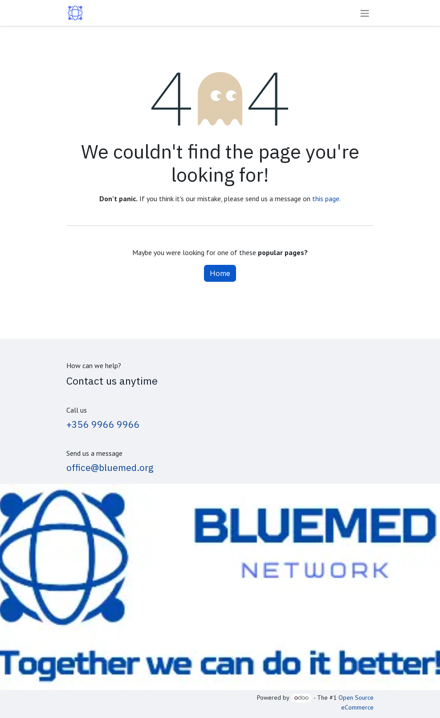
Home (220, 273)
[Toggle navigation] (365, 13)
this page (325, 198)
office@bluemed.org (110, 468)
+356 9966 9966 (103, 424)
